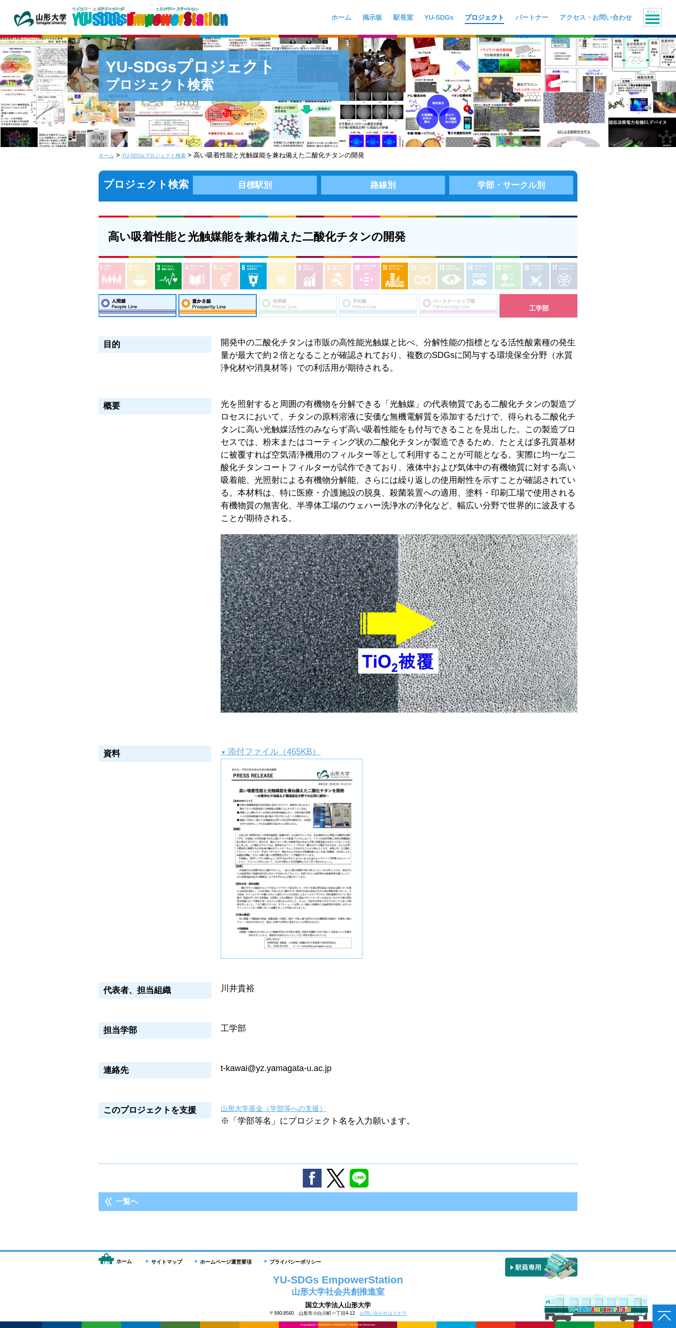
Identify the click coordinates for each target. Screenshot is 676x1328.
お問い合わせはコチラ (383, 1313)
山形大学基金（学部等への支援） (284, 1113)
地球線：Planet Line (298, 308)
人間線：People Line (137, 308)
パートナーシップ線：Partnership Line (458, 308)
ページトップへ (664, 1316)
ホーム (108, 155)
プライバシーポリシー (295, 1262)
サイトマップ (166, 1262)
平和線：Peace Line (378, 308)
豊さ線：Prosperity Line (217, 308)
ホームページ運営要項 (226, 1262)
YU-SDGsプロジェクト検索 (166, 155)
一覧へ (126, 1207)
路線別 (383, 184)
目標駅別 (255, 184)
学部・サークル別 (511, 184)
